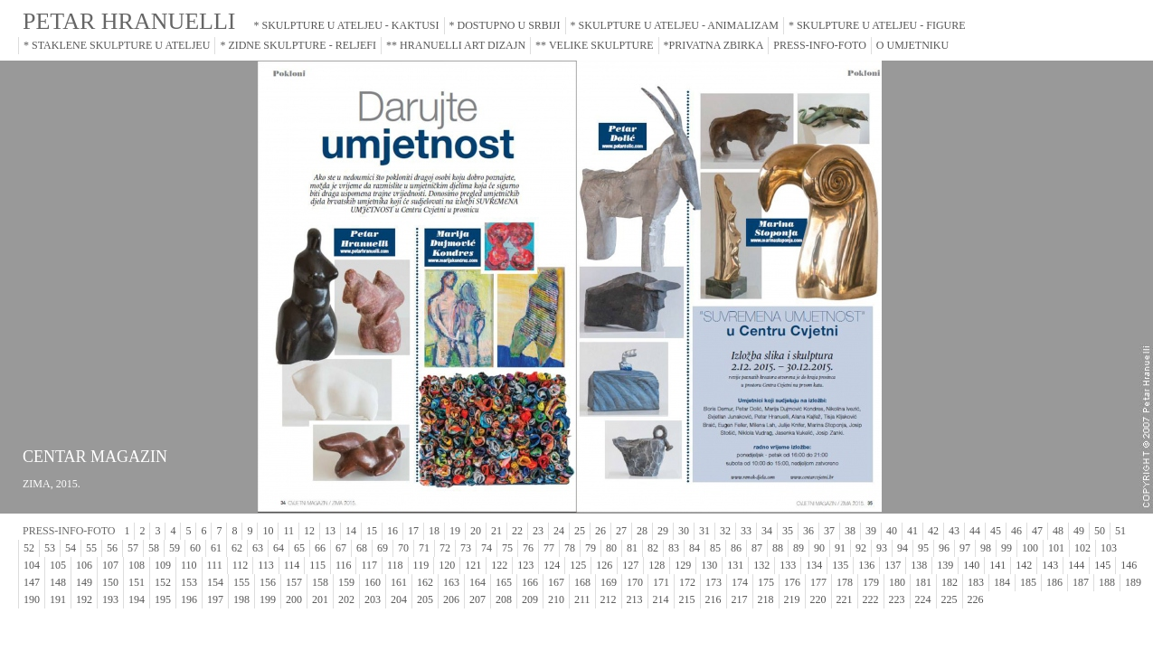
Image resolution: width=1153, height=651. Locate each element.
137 (892, 565)
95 (923, 548)
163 (451, 582)
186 (1054, 582)
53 (49, 548)
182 (949, 582)
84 (694, 548)
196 (189, 599)
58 (153, 548)
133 (788, 565)
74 (486, 548)
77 (548, 548)
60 (195, 548)
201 (320, 599)
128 (656, 565)
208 (504, 599)
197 (215, 599)
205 (425, 599)
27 (621, 530)
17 (413, 530)
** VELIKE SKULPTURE (594, 45)
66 (320, 548)
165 (504, 582)
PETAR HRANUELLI (129, 21)
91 (840, 548)
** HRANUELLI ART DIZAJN (455, 45)
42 (933, 530)
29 (662, 530)
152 (163, 582)
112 (240, 565)
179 (871, 582)
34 (766, 530)
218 (766, 599)
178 (844, 582)
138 (919, 565)
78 (569, 548)
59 (174, 548)
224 (923, 599)
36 (808, 530)
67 (341, 548)
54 (70, 548)
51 (1120, 530)
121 (473, 565)
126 (604, 565)
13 (330, 530)
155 (241, 582)
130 (709, 565)
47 (1037, 530)
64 (278, 548)
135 (840, 565)
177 (818, 582)
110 (189, 565)
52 (29, 548)
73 (465, 548)
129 (683, 565)
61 (216, 548)
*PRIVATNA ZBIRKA (714, 45)
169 (608, 582)
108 (136, 565)
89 (798, 548)
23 (538, 530)
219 (792, 599)
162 (425, 582)
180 (897, 582)
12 (309, 530)
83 (673, 548)
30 (683, 530)
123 (525, 565)
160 (372, 582)
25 (579, 530)
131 (735, 565)
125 (578, 565)
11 (288, 530)
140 (971, 565)
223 (897, 599)
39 (870, 530)
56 (112, 548)
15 (371, 530)
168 (582, 582)
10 (267, 530)
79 (590, 548)
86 (736, 548)
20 (475, 530)
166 (530, 582)
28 (642, 530)
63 (257, 548)
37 (829, 530)
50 (1099, 530)
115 (317, 565)
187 (1081, 582)
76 (528, 548)
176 (792, 582)
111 (214, 565)
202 (346, 599)
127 (630, 565)
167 (556, 582)
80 (611, 548)
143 (1050, 565)
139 (945, 565)
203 (372, 599)
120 (447, 565)
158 (320, 582)
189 (1133, 582)
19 (454, 530)
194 (136, 599)
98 (985, 548)
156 (268, 582)
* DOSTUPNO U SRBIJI (505, 25)
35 (787, 530)
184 (1002, 582)
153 (189, 582)
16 (392, 530)
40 (891, 530)
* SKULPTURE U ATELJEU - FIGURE (877, 25)
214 (661, 599)
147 (32, 582)
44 (974, 530)
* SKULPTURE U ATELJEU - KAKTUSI (346, 25)
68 (361, 548)
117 (369, 565)
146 (1128, 565)
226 (976, 599)
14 (350, 530)
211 (582, 599)
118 (395, 565)
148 (58, 582)
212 (608, 599)
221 (844, 599)
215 (687, 599)
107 (110, 565)
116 (344, 565)
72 (444, 548)
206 (451, 599)
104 (32, 565)
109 (163, 565)
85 (715, 548)
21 (496, 530)
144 (1076, 565)
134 (814, 565)
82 (652, 548)
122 (499, 565)
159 (346, 582)
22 (517, 530)
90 (819, 548)
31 (704, 530)
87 (756, 548)
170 (635, 582)
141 (997, 565)
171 (661, 582)
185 (1028, 582)
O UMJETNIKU (912, 45)
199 (268, 599)
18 (434, 530)
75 (507, 548)
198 (241, 599)
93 (881, 548)
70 (403, 548)
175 (766, 582)
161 (399, 582)
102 (1082, 548)
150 (110, 582)
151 (136, 582)
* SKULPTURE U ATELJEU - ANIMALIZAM (675, 25)
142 (1024, 565)
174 (740, 582)
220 (818, 599)
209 (530, 599)
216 (713, 599)
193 (110, 599)
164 (477, 582)
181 (923, 582)
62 (237, 548)
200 (294, 599)
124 (551, 565)
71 (424, 548)
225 (949, 599)
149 (84, 582)
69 (382, 548)
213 (635, 599)
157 (294, 582)
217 (740, 599)
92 (860, 548)
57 (133, 548)
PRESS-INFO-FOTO (819, 45)
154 (215, 582)
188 (1107, 582)
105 (58, 565)
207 (477, 599)
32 (725, 530)
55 (91, 548)
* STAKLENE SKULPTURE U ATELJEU (117, 45)
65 (299, 548)
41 (912, 530)
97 (964, 548)
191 (58, 599)
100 (1030, 548)
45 (995, 530)
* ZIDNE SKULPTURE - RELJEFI (298, 45)
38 (850, 530)
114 (292, 565)
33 (746, 530)
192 (84, 599)
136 (866, 565)
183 (976, 582)
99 (1006, 548)
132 (761, 565)
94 (902, 548)
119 (421, 565)
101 (1056, 548)
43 (954, 530)
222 (871, 599)
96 (944, 548)
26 (600, 530)
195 (163, 599)
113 (266, 565)
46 (1016, 530)
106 (84, 565)
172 (687, 582)
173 (713, 582)
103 (1109, 548)
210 (556, 599)
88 (777, 548)
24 (558, 530)
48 (1058, 530)
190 (32, 599)
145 (1102, 565)
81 (632, 548)
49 (1078, 530)
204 (399, 599)
